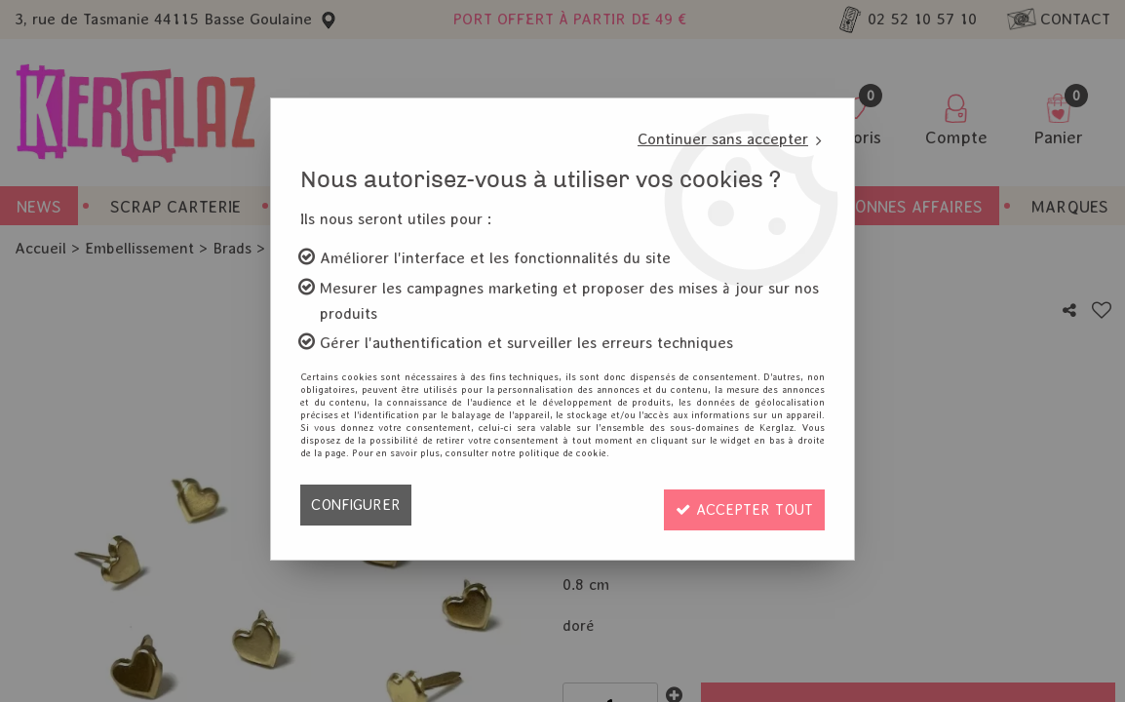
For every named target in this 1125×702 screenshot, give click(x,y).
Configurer (357, 504)
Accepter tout (739, 504)
